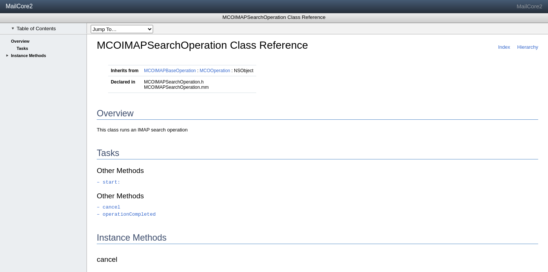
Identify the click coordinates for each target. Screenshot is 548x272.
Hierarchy (527, 47)
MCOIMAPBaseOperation (170, 70)
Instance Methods (28, 55)
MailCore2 (19, 6)
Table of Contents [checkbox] (33, 28)
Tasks (22, 48)
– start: (108, 182)
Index (504, 47)
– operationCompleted (126, 214)
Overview (20, 41)
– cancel (108, 207)
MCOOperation (215, 70)
